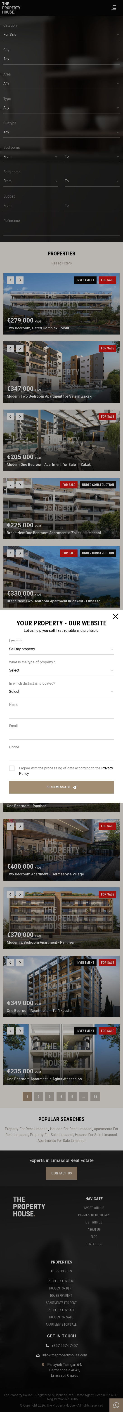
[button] (61, 649)
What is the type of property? (32, 662)
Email (13, 726)
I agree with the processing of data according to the (66, 771)
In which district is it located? (32, 683)
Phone (14, 747)
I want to (16, 641)
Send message (61, 787)
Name (13, 704)
